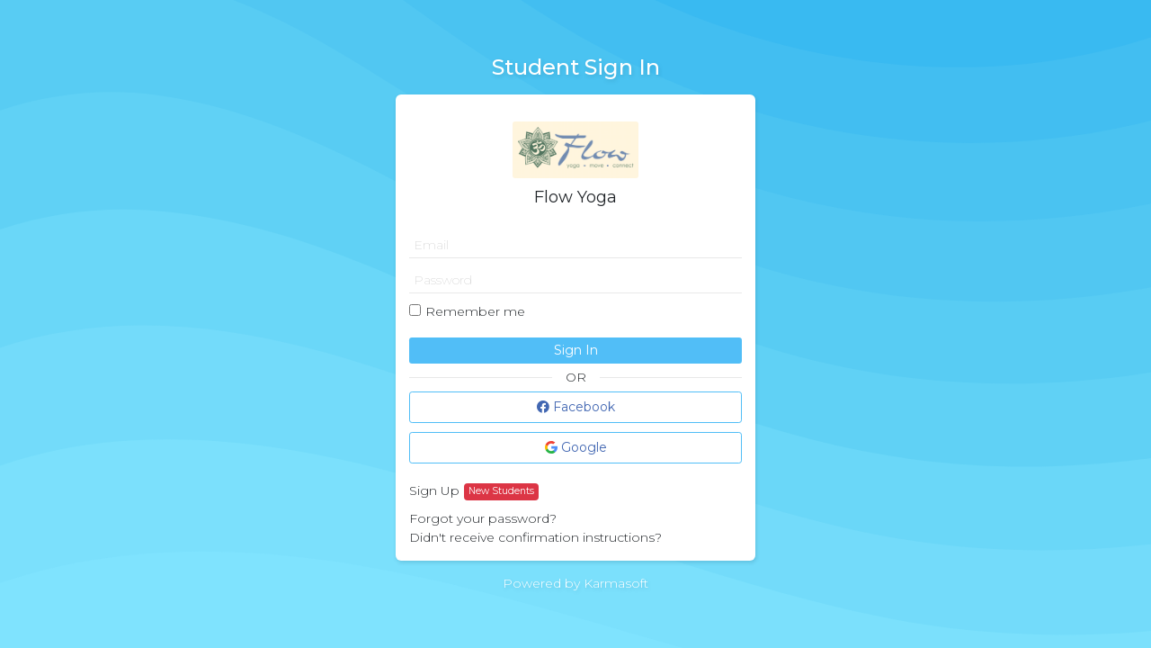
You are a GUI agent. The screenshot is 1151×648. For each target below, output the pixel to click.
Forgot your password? (483, 518)
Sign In (576, 350)
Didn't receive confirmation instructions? (535, 537)
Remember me (475, 311)
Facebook (576, 407)
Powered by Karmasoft (575, 583)
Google (576, 447)
